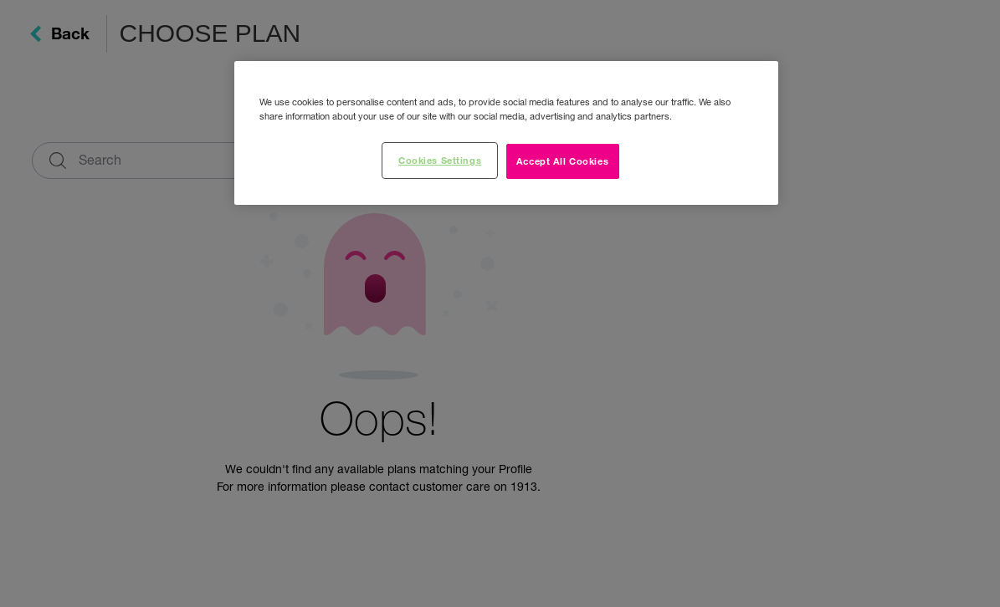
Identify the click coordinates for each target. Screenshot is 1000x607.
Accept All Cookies (562, 160)
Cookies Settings (439, 160)
